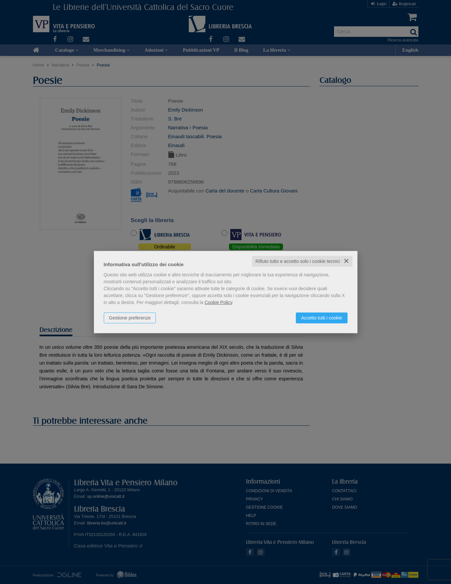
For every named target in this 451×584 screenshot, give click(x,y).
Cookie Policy (218, 302)
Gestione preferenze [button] (130, 317)
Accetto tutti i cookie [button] (321, 317)
